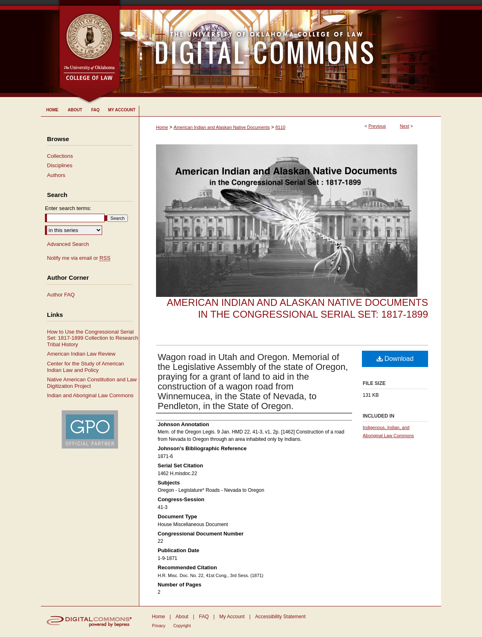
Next (404, 126)
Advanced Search (68, 244)
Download (395, 358)
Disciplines (59, 165)
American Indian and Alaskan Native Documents (222, 127)
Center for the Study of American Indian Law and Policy (85, 367)
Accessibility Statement (280, 616)
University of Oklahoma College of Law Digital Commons (280, 48)
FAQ (204, 616)
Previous (377, 126)
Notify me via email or (78, 258)
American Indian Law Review (81, 354)
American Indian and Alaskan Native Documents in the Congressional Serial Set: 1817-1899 (297, 308)
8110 (280, 127)
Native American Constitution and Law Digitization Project (92, 382)
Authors (56, 175)
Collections (60, 156)
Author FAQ (61, 295)
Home (162, 127)
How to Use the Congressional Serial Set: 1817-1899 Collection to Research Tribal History (92, 338)
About (182, 616)
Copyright (182, 626)
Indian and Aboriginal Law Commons (90, 395)
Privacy (158, 626)
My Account (232, 616)
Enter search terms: (68, 208)
